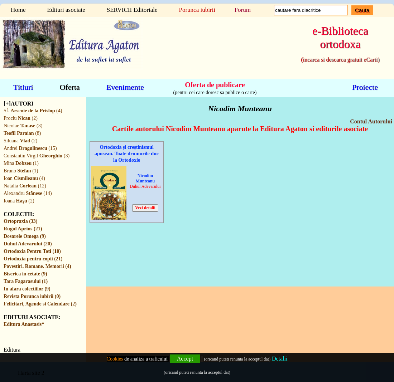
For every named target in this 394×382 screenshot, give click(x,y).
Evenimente (125, 87)
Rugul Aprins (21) (23, 228)
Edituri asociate (66, 9)
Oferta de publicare (215, 84)
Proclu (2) (21, 118)
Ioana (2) (19, 201)
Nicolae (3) (23, 125)
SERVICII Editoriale (132, 9)
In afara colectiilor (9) (27, 289)
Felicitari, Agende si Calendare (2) (40, 304)
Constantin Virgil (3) (36, 155)
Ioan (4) (24, 178)
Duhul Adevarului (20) (28, 243)
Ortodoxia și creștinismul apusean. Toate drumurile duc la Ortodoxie (127, 154)
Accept (185, 359)
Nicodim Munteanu (145, 178)
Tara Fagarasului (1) (26, 281)
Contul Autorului (371, 121)
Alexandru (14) (28, 193)
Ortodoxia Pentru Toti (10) (32, 251)
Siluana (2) (20, 140)
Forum (243, 9)
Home (18, 9)
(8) (22, 133)
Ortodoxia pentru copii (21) (33, 258)
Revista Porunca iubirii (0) (32, 296)
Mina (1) (21, 163)
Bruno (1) (21, 170)
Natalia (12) (25, 185)
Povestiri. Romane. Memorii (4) (37, 266)
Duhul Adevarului (145, 186)
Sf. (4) (33, 110)
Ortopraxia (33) (20, 221)
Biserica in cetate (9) (25, 273)
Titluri (23, 87)
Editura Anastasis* (24, 324)
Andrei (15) (30, 148)
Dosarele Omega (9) (25, 236)
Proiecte (365, 87)
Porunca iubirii (197, 9)
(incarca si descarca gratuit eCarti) (340, 60)
